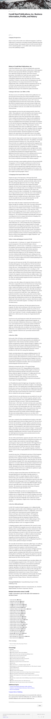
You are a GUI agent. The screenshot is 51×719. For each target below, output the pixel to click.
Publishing (19, 692)
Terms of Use (5, 717)
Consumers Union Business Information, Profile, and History (21, 686)
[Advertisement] (25, 25)
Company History (13, 692)
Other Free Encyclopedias (14, 689)
